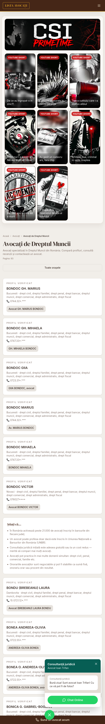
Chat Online (72, 700)
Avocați (16, 236)
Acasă (6, 236)
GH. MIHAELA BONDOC (22, 348)
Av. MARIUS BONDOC (21, 427)
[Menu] (99, 5)
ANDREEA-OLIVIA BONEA (24, 647)
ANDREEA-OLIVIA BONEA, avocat (28, 687)
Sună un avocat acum (52, 720)
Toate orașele (52, 267)
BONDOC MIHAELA (20, 467)
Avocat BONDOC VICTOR (23, 507)
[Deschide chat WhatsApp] (49, 715)
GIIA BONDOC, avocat (21, 388)
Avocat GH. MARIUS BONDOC (26, 308)
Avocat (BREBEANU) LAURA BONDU (30, 608)
